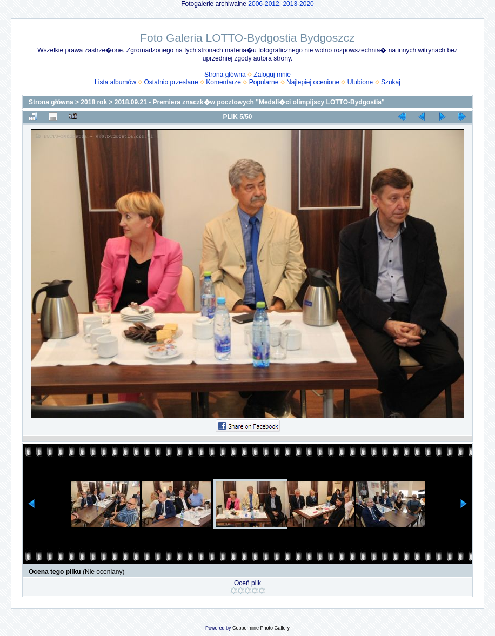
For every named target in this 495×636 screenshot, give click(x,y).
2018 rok (94, 102)
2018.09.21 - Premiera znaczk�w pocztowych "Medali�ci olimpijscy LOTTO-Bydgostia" (250, 102)
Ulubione (360, 82)
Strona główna (225, 74)
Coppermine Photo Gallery (261, 628)
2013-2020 (298, 4)
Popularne (264, 82)
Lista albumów (115, 82)
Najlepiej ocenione (312, 82)
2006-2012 (263, 4)
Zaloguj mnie (272, 74)
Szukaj (390, 82)
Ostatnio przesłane (171, 82)
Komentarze (223, 82)
